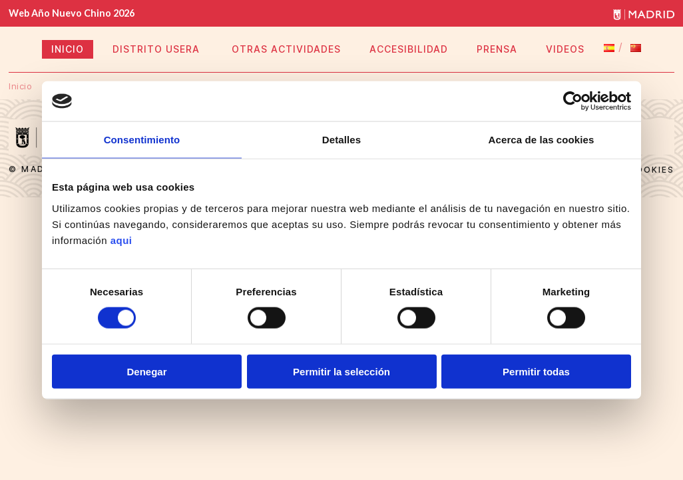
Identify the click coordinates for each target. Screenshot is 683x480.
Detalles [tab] (341, 139)
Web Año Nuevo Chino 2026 (71, 13)
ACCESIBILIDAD (408, 49)
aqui (121, 239)
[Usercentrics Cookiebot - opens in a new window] (573, 101)
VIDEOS (565, 49)
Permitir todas (536, 371)
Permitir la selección (341, 371)
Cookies (651, 170)
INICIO (67, 49)
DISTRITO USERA (158, 49)
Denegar (146, 371)
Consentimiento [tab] (142, 139)
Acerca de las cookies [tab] (541, 139)
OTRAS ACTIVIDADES (286, 49)
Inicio (20, 86)
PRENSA (497, 49)
